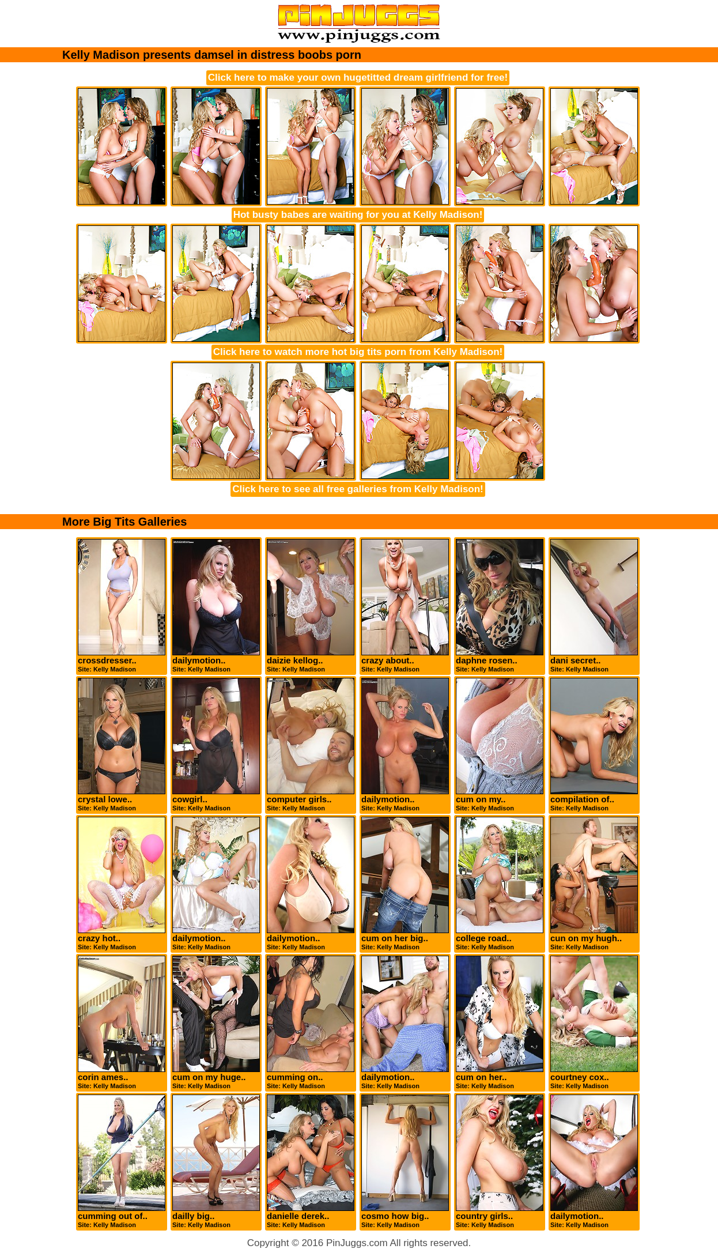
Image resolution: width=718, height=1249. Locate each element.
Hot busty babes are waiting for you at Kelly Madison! (358, 214)
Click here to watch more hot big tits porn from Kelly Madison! (358, 351)
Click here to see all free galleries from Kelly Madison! (357, 489)
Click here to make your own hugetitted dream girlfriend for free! (358, 77)
